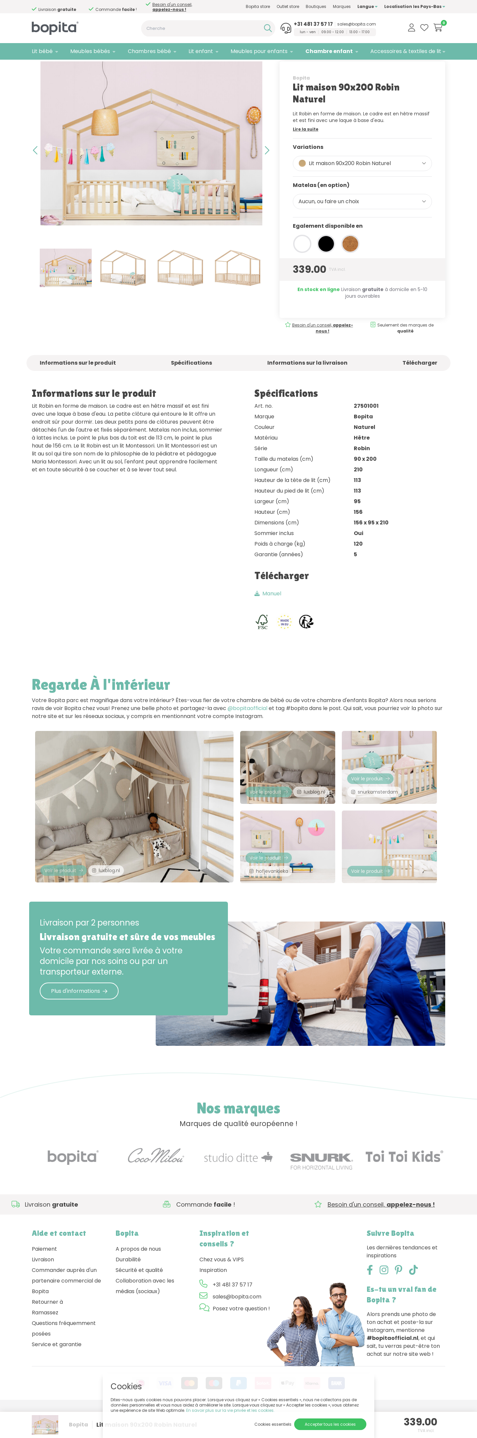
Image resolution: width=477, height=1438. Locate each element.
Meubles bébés (90, 51)
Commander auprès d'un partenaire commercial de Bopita (66, 1307)
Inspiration (213, 1297)
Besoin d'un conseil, (63, 7)
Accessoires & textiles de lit (405, 51)
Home (38, 68)
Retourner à (47, 1329)
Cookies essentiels (273, 1424)
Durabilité (128, 1286)
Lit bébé (42, 51)
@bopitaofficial (247, 729)
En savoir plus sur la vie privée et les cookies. (230, 1410)
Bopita (301, 98)
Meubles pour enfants (259, 51)
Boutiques (316, 6)
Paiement (44, 1276)
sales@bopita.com (356, 24)
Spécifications (191, 383)
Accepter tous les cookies (330, 1424)
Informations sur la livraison (307, 383)
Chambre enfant (329, 51)
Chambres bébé (149, 51)
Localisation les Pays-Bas (414, 6)
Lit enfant (200, 51)
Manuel (267, 614)
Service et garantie (56, 1371)
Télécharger (419, 383)
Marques (342, 6)
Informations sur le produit (78, 383)
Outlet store (288, 6)
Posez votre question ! (241, 1336)
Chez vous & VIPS (221, 1286)
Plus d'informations (79, 1018)
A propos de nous (138, 1276)
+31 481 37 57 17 (313, 24)
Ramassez (45, 1340)
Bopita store (258, 6)
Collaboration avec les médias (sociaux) (145, 1313)
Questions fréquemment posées (64, 1356)
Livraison (43, 1286)
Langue (367, 6)
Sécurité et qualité (139, 1297)
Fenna (100, 68)
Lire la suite (305, 149)
